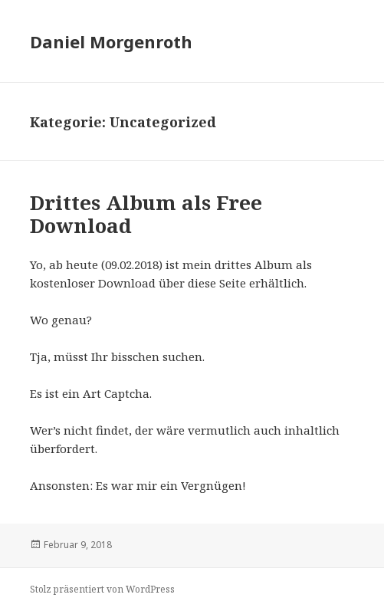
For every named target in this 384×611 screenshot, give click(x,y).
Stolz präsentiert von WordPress (102, 589)
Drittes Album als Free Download (146, 214)
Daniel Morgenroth (111, 41)
